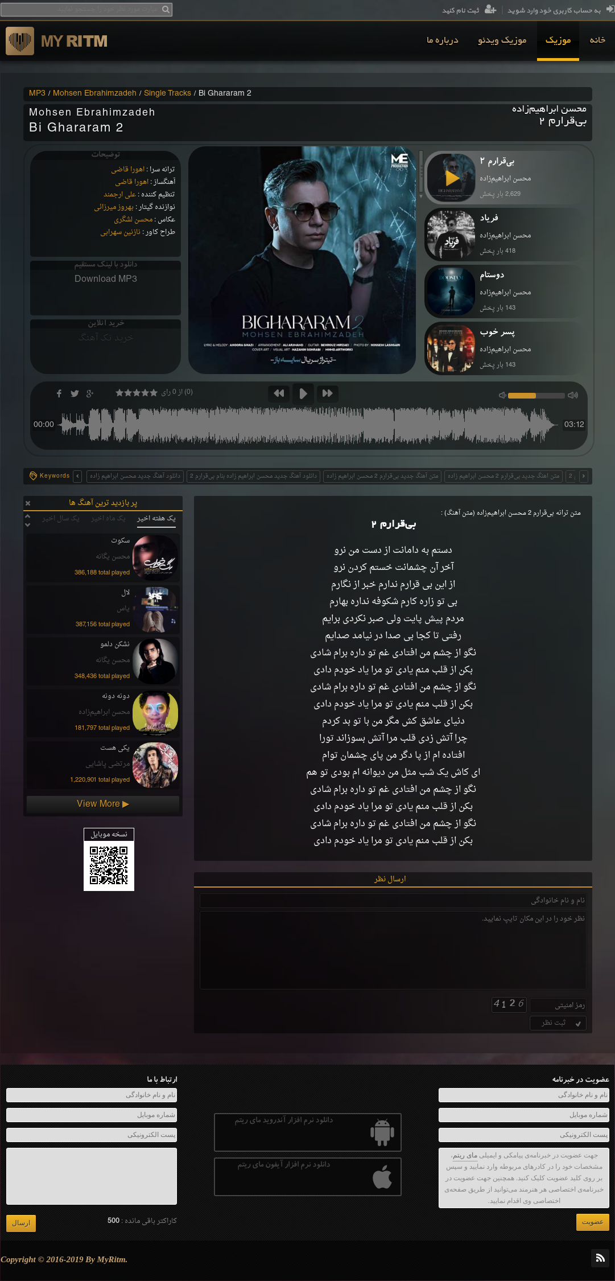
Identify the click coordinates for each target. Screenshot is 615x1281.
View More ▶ (103, 804)
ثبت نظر (562, 1023)
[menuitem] (597, 41)
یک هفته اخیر (156, 518)
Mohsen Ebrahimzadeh (95, 94)
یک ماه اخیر (108, 518)
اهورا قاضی (128, 169)
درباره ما (443, 41)
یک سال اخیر (61, 518)
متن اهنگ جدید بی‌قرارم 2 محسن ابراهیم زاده (503, 476)
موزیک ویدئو (502, 41)
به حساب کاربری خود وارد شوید (561, 11)
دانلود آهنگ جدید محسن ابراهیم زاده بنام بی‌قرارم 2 (253, 476)
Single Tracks (167, 94)
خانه (597, 41)
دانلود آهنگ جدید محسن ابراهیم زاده (135, 476)
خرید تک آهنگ (106, 338)
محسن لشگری (133, 220)
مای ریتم (465, 1155)
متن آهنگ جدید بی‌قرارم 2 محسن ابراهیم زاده (382, 476)
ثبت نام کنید (469, 11)
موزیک (558, 41)
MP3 (37, 94)
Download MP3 (106, 279)
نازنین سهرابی (120, 232)
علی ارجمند (120, 194)
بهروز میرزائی (114, 207)
